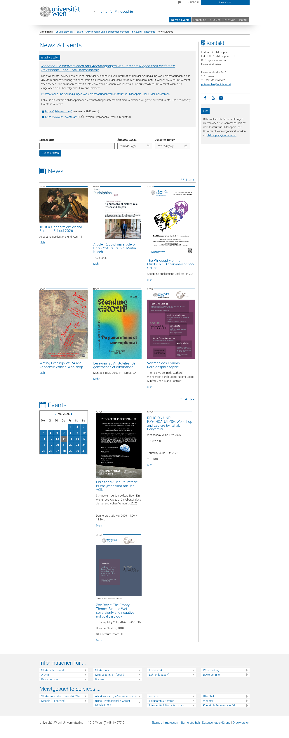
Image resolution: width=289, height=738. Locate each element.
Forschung (199, 20)
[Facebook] (205, 98)
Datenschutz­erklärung (216, 722)
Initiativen (229, 20)
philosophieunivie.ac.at (216, 84)
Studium (215, 20)
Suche (194, 2)
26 (50, 451)
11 (43, 438)
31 (84, 451)
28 (64, 451)
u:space (154, 696)
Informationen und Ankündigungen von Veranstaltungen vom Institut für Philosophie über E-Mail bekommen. (105, 94)
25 (43, 451)
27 (57, 451)
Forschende (156, 670)
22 (70, 445)
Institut (243, 20)
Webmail (208, 701)
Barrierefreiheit (190, 722)
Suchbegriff (46, 140)
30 (77, 451)
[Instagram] (221, 98)
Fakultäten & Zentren (161, 701)
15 (70, 438)
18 (43, 445)
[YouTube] (213, 98)
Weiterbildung (211, 670)
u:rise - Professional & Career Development (112, 702)
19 (50, 445)
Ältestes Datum (127, 140)
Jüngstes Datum (165, 140)
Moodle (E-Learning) (53, 701)
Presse (99, 679)
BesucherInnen (50, 679)
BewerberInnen (212, 674)
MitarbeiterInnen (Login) (109, 674)
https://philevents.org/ (58, 111)
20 (57, 445)
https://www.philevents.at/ (61, 117)
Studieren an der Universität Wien (61, 696)
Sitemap (157, 722)
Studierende (102, 670)
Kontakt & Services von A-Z (219, 705)
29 (70, 451)
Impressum (171, 722)
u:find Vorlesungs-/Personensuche (116, 696)
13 (57, 438)
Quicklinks (225, 2)
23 (77, 445)
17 (84, 438)
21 (64, 445)
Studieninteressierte (53, 670)
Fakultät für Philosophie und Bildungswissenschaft (102, 31)
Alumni (45, 674)
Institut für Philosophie (115, 12)
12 (50, 438)
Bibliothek (209, 696)
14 (64, 438)
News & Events (180, 20)
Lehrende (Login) (159, 674)
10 (84, 432)
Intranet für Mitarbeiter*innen (166, 705)
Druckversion (241, 722)
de (181, 2)
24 (84, 445)
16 (77, 438)
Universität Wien (64, 31)
